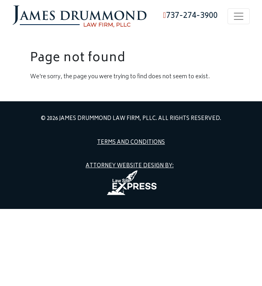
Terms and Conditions (131, 143)
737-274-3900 (190, 16)
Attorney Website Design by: (130, 166)
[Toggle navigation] (239, 16)
